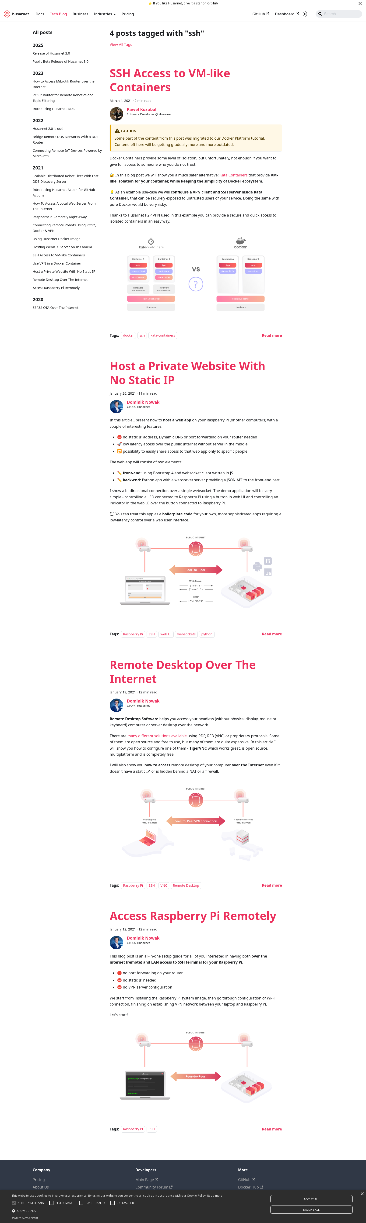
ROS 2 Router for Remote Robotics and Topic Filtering (63, 98)
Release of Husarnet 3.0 (51, 53)
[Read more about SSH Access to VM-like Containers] (272, 335)
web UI (166, 634)
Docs (39, 14)
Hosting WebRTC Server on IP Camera (62, 247)
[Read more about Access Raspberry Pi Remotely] (272, 1129)
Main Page (146, 1179)
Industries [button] (103, 14)
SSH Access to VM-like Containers (59, 255)
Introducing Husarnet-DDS (53, 109)
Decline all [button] (311, 1209)
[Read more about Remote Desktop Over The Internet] (272, 885)
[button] (117, 1210)
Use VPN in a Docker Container (57, 263)
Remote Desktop (186, 885)
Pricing (128, 14)
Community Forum (153, 1187)
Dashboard (287, 14)
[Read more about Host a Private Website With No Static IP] (272, 634)
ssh (142, 335)
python (206, 634)
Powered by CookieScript (25, 1218)
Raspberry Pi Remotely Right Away (60, 217)
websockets (186, 634)
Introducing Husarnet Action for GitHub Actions (64, 192)
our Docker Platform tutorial (239, 138)
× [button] (362, 1194)
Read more (215, 1196)
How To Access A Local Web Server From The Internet (64, 206)
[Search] (339, 14)
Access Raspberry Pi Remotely (56, 288)
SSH (152, 634)
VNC (164, 885)
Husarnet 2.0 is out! (48, 128)
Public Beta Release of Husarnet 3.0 (60, 61)
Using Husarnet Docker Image (56, 239)
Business (80, 14)
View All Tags (121, 44)
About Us (41, 1187)
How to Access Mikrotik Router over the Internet (64, 84)
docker (128, 335)
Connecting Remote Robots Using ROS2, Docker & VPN (64, 228)
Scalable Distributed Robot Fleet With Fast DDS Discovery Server (66, 179)
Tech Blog (58, 14)
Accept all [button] (311, 1199)
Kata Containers (234, 175)
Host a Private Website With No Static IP (64, 271)
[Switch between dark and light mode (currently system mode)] (305, 14)
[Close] (360, 3)
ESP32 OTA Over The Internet (55, 307)
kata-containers (163, 335)
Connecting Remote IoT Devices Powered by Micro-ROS (67, 153)
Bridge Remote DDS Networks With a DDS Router (66, 139)
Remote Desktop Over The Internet (60, 279)
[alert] (183, 1206)
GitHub (212, 3)
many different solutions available (157, 735)
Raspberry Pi (133, 634)
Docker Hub (250, 1187)
